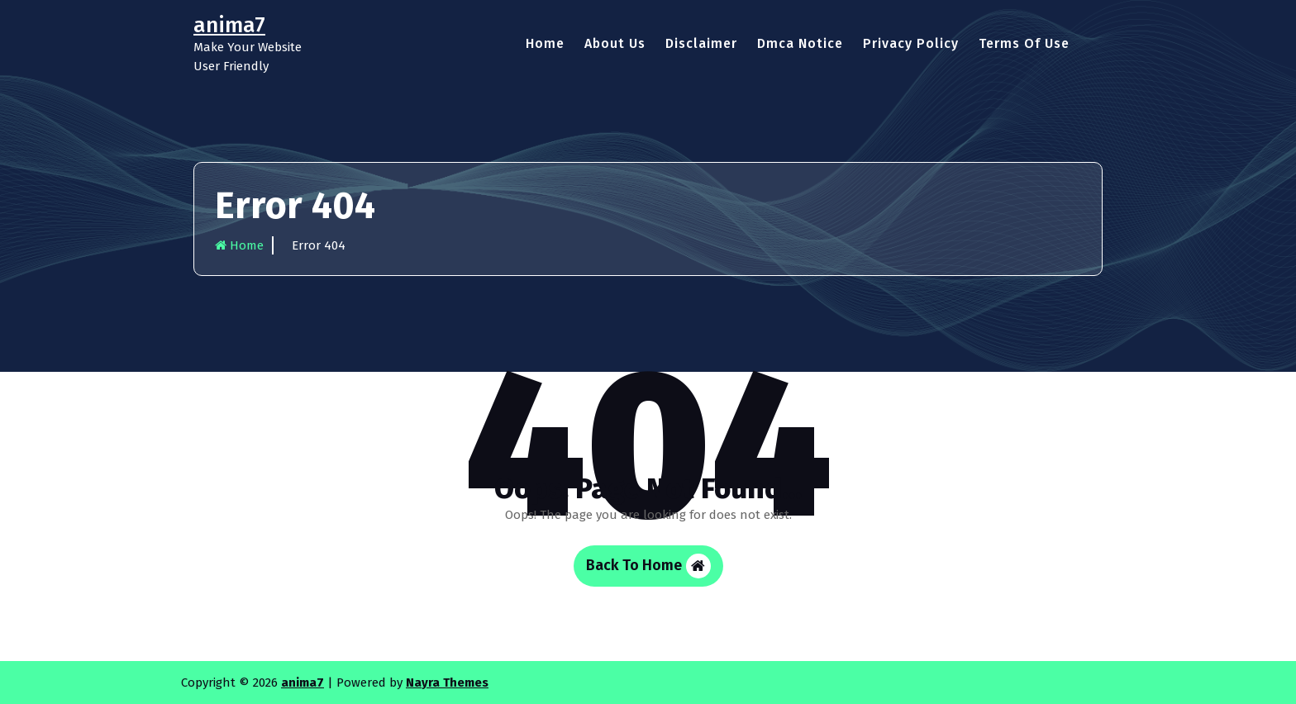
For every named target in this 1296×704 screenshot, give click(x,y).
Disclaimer (701, 43)
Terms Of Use (1024, 43)
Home (545, 43)
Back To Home (648, 566)
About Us (615, 43)
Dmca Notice (800, 43)
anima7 (302, 682)
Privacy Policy (911, 43)
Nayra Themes (447, 682)
